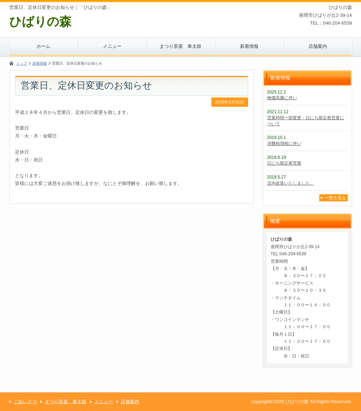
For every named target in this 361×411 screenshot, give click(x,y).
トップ (21, 63)
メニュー (112, 46)
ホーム (43, 46)
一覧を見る (335, 197)
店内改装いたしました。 (290, 183)
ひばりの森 (40, 21)
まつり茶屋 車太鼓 (180, 46)
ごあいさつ (25, 401)
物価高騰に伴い (282, 97)
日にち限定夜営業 (284, 163)
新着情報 (249, 46)
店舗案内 (318, 46)
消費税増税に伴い (284, 143)
